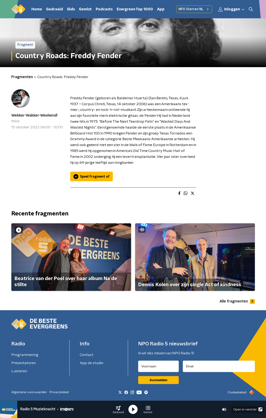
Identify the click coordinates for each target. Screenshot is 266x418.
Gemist (85, 9)
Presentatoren (23, 363)
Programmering (24, 355)
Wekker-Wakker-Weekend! (34, 115)
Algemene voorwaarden (29, 392)
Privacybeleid (59, 392)
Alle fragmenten (237, 301)
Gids (71, 9)
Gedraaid (54, 9)
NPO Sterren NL (194, 9)
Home (36, 9)
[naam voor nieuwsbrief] (158, 366)
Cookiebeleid (237, 392)
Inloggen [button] (231, 9)
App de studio (91, 363)
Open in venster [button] (247, 409)
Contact (86, 355)
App (161, 9)
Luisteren (19, 371)
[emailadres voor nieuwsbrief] (219, 366)
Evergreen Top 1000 (135, 9)
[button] (118, 409)
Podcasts (104, 9)
